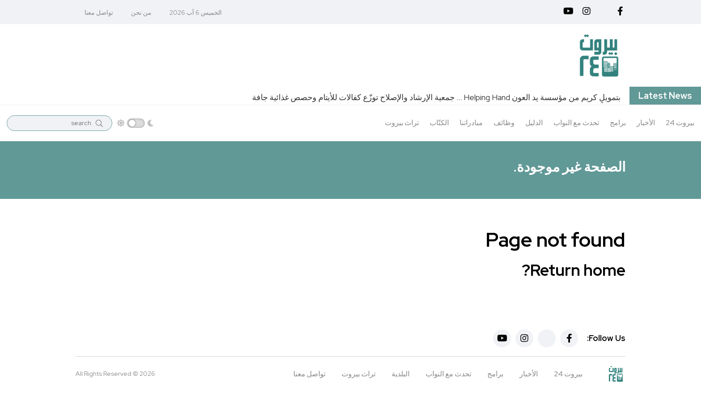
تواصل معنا (98, 12)
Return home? (573, 270)
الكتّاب (439, 122)
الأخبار (646, 122)
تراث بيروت (402, 122)
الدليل (534, 122)
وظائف (504, 122)
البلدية (401, 374)
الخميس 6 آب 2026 (195, 12)
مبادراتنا (471, 122)
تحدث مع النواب (576, 122)
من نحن (141, 12)
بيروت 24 (680, 122)
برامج (618, 122)
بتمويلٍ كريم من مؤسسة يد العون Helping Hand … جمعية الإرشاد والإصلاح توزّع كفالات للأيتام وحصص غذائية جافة (436, 97)
